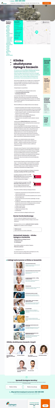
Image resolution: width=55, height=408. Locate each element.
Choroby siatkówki (9, 393)
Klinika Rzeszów (9, 44)
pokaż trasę (45, 22)
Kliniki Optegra (23, 3)
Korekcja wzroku (13, 3)
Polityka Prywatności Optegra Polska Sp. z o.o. (20, 396)
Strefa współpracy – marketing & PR (11, 386)
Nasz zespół (27, 3)
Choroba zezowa (8, 395)
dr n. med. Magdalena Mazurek (21, 335)
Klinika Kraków (9, 36)
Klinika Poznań (9, 39)
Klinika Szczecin (9, 45)
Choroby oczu (18, 3)
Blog (38, 3)
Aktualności (34, 3)
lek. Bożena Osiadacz (43, 319)
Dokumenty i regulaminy (17, 395)
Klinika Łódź (8, 38)
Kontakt (7, 389)
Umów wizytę (46, 3)
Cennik (31, 3)
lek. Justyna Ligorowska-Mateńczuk (32, 320)
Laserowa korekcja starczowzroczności (24, 381)
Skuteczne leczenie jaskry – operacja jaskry (24, 384)
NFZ (36, 3)
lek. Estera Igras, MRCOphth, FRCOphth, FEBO (11, 320)
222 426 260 (40, 356)
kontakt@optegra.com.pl (34, 372)
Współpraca (8, 384)
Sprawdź (46, 68)
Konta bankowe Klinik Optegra (10, 387)
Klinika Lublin (9, 37)
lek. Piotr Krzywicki (20, 319)
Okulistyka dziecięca (9, 396)
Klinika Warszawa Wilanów (8, 30)
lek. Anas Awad (31, 334)
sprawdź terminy (18, 41)
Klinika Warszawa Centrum (8, 26)
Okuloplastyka (8, 398)
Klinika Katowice (9, 34)
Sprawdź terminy (45, 370)
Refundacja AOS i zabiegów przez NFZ (19, 393)
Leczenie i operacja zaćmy (22, 383)
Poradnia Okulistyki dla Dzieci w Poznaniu (9, 42)
